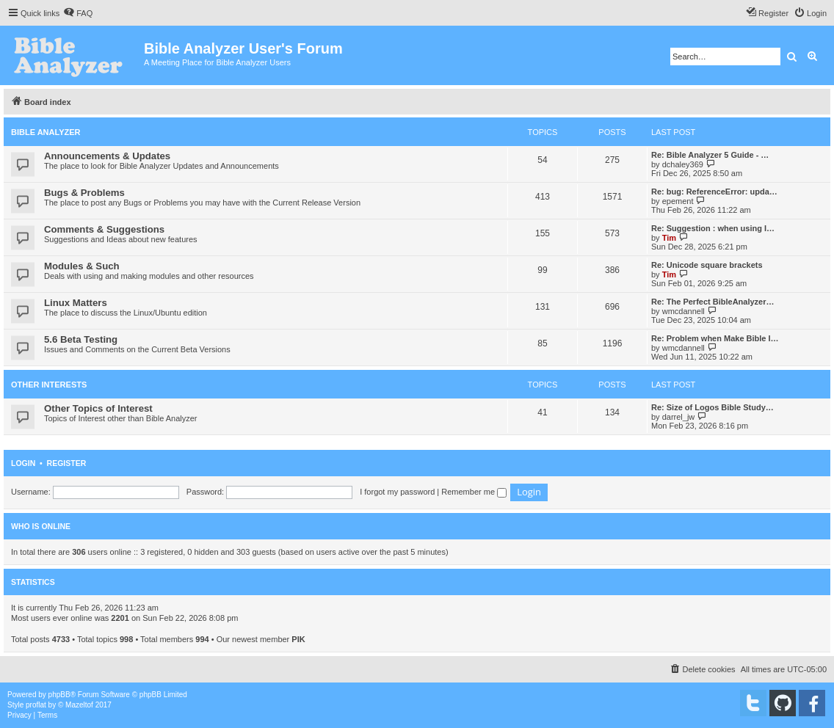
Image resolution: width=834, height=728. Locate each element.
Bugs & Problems (84, 192)
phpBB (59, 695)
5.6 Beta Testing (80, 339)
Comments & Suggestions (104, 229)
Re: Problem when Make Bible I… (715, 338)
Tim (669, 237)
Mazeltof (79, 705)
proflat (36, 705)
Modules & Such (82, 266)
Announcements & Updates (107, 155)
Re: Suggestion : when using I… (713, 228)
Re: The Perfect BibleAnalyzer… (713, 301)
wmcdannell (683, 311)
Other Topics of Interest (98, 408)
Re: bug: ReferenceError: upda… (714, 191)
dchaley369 (682, 164)
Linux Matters (75, 302)
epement (678, 201)
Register (67, 463)
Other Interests (49, 384)
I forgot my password (397, 491)
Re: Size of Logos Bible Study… (712, 407)
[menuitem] (78, 13)
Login (23, 463)
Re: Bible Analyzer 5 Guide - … (710, 154)
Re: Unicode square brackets (707, 265)
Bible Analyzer (46, 132)
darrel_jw (678, 416)
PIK (298, 639)
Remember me (474, 491)
